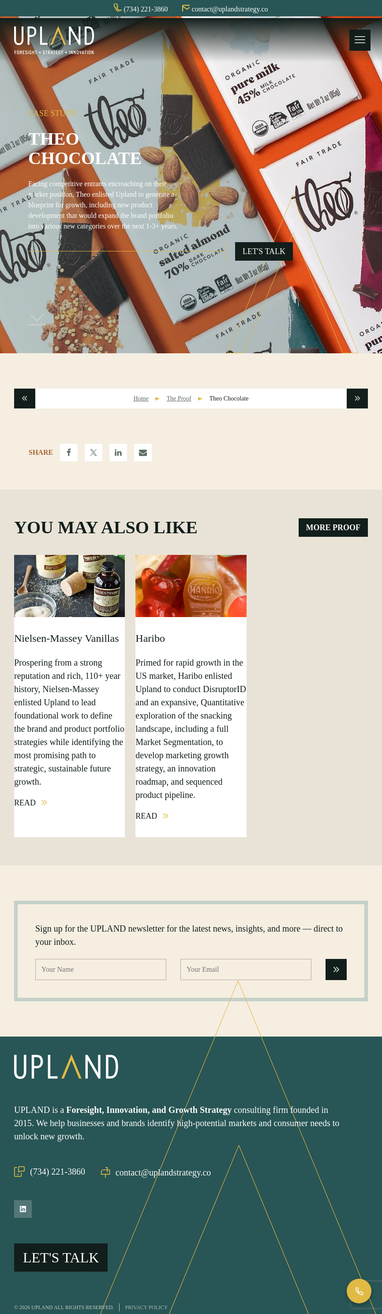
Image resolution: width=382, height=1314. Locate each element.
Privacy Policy (146, 1292)
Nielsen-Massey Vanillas (66, 640)
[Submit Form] (336, 971)
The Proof (178, 400)
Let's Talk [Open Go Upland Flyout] (264, 253)
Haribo (150, 640)
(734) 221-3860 (49, 1172)
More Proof (333, 529)
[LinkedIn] (23, 1209)
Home (140, 400)
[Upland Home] (54, 41)
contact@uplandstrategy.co (158, 1172)
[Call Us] (359, 1291)
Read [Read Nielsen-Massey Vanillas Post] (26, 805)
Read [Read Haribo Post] (147, 818)
